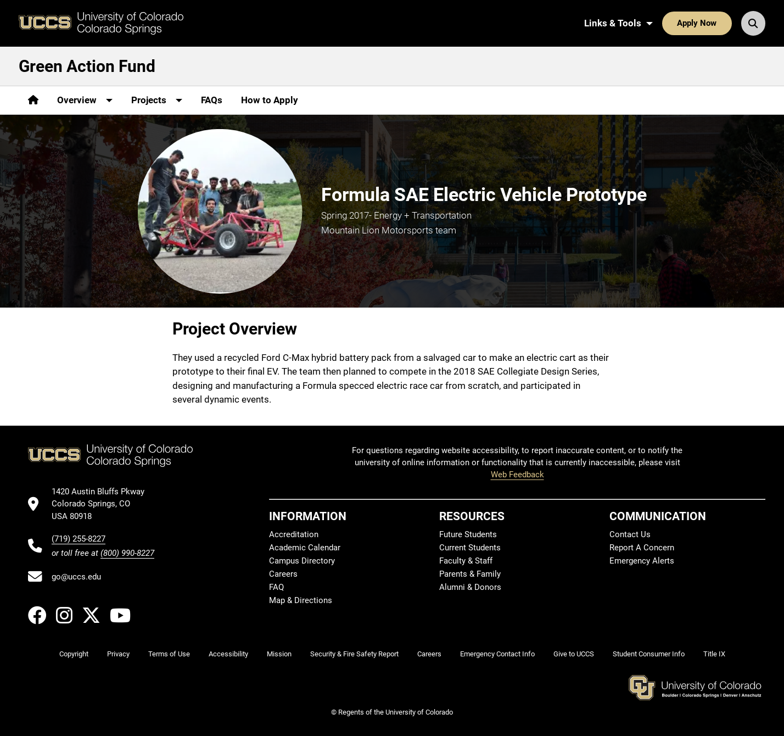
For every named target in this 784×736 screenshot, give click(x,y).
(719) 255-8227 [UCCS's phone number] (78, 539)
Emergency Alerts (641, 561)
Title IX (714, 654)
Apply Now (696, 23)
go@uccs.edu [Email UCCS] (76, 577)
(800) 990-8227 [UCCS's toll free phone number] (127, 553)
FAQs (211, 99)
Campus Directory (302, 561)
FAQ (276, 587)
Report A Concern (641, 548)
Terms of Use (169, 654)
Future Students (468, 534)
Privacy (118, 654)
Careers (283, 574)
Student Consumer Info (649, 654)
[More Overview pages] (85, 100)
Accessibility (228, 654)
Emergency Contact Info (497, 654)
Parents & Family (470, 574)
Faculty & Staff (465, 561)
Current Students (470, 548)
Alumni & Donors (470, 587)
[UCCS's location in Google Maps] (103, 504)
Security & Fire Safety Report (354, 654)
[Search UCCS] (753, 23)
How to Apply (269, 99)
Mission (279, 654)
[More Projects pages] (157, 100)
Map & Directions (300, 600)
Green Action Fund (87, 66)
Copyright (73, 654)
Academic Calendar (304, 548)
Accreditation (293, 534)
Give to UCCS (573, 654)
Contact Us (630, 534)
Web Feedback (517, 474)
